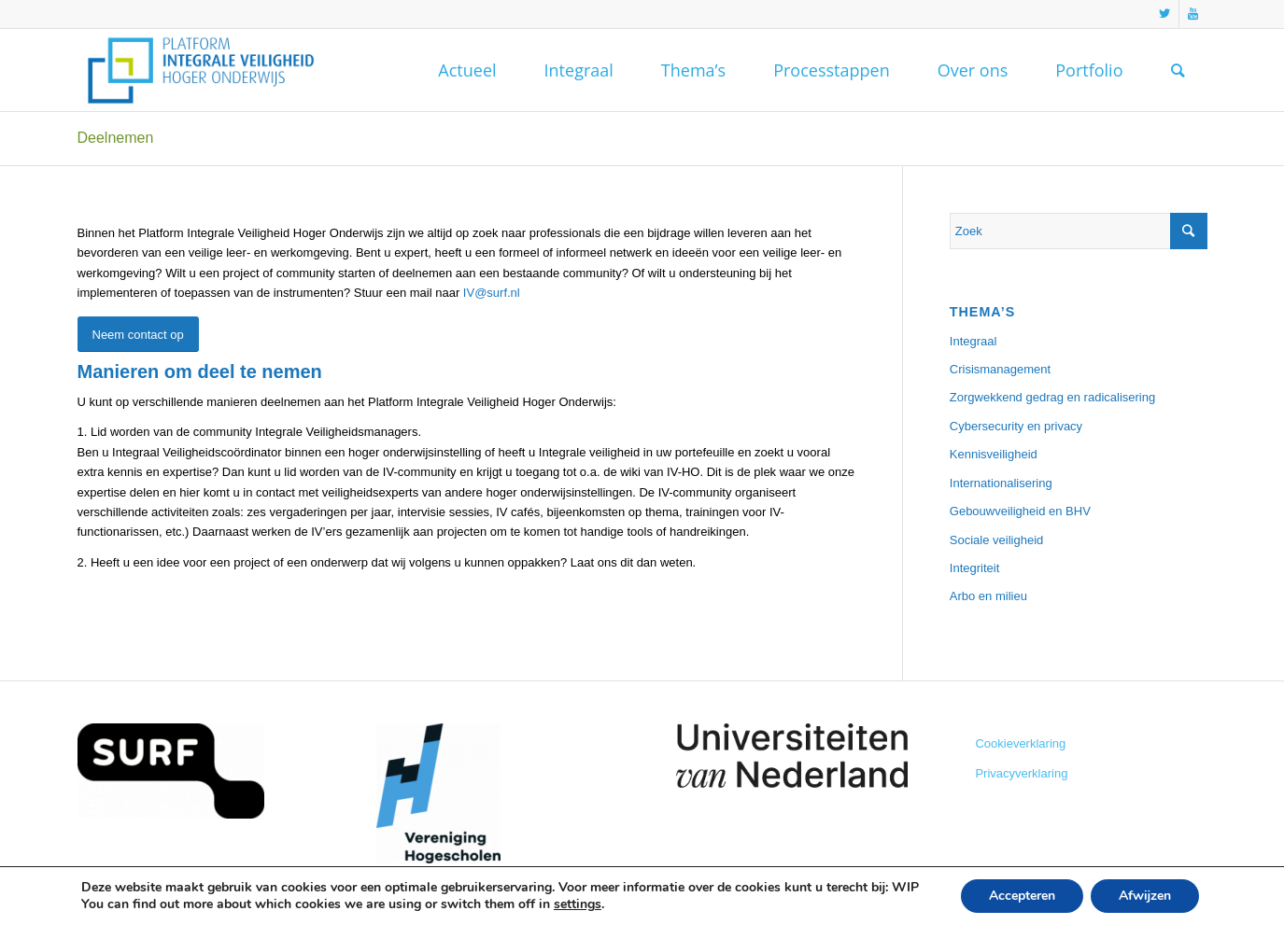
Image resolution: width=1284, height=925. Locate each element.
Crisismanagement (1000, 369)
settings (577, 904)
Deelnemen (116, 138)
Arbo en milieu (988, 596)
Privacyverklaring (1021, 773)
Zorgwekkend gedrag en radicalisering (1052, 397)
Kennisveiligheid (993, 454)
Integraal (973, 341)
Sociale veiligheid (996, 540)
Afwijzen (1145, 895)
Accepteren (1022, 895)
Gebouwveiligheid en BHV (1020, 511)
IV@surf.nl (491, 293)
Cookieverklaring (1020, 743)
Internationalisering (1001, 483)
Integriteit (974, 568)
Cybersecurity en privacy (1016, 426)
